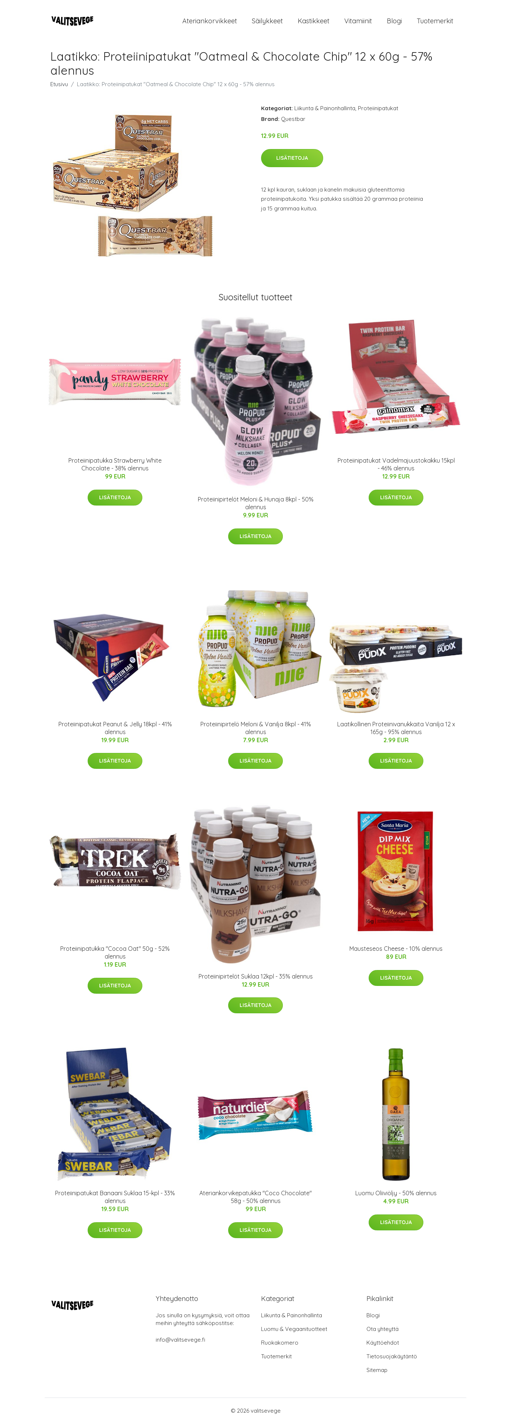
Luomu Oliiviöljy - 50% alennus (396, 1195)
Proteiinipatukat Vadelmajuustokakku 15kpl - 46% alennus (396, 466)
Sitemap (377, 1372)
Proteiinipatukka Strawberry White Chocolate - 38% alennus (115, 466)
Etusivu (59, 86)
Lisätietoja (292, 160)
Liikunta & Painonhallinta (324, 110)
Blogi (394, 22)
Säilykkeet (267, 22)
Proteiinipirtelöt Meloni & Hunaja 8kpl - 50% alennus (256, 505)
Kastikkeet (313, 22)
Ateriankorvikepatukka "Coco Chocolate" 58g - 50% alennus (255, 1199)
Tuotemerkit (435, 22)
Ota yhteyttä (382, 1331)
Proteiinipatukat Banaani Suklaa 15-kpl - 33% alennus (115, 1199)
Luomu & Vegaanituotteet (294, 1331)
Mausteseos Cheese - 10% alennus (396, 951)
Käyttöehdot (382, 1345)
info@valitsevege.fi (180, 1342)
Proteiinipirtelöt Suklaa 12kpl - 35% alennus (256, 979)
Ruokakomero (279, 1345)
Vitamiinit (358, 22)
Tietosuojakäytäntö (391, 1358)
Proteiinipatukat (378, 110)
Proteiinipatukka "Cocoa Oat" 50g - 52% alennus (115, 955)
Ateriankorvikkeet (209, 22)
